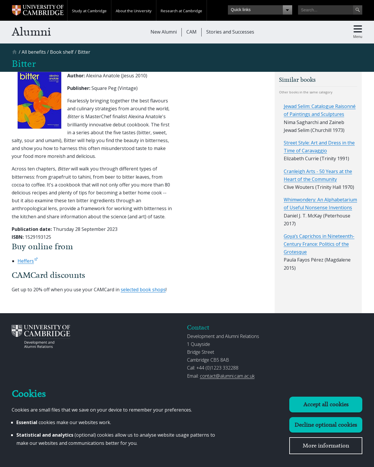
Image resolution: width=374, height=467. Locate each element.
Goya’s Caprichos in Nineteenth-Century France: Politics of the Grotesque (319, 244)
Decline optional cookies (326, 424)
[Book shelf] (62, 52)
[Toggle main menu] (357, 32)
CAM (191, 32)
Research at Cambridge (181, 10)
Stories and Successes (230, 32)
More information (326, 445)
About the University (134, 10)
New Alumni (163, 32)
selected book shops (143, 289)
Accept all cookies (326, 404)
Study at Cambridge (89, 10)
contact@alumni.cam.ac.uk (227, 376)
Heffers (26, 261)
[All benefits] (34, 52)
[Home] (15, 54)
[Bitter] (84, 52)
